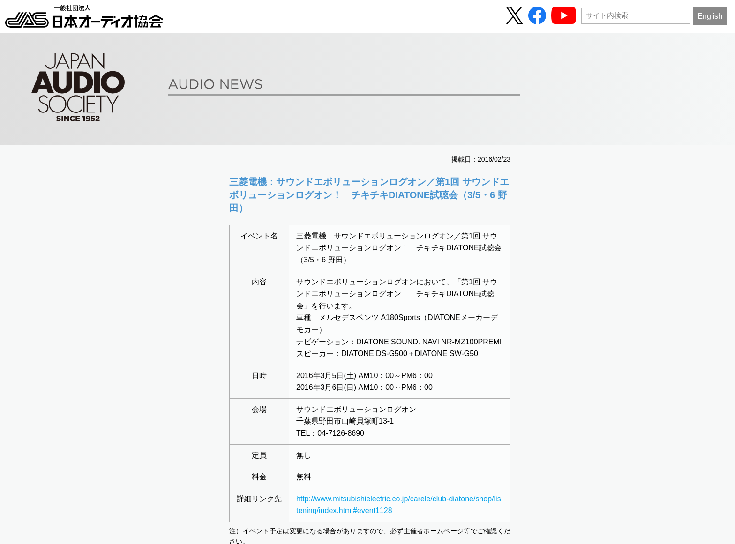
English (710, 16)
